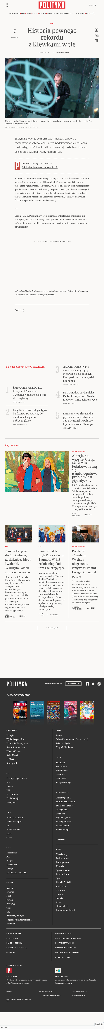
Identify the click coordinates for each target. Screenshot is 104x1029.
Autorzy (60, 910)
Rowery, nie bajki (64, 838)
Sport (58, 894)
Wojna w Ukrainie (14, 834)
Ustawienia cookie (63, 974)
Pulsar (59, 752)
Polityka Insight (45, 1009)
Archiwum (61, 906)
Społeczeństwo (63, 886)
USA (8, 842)
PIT (8, 873)
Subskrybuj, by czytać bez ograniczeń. (40, 167)
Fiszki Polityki (61, 993)
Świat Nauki (12, 772)
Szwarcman (61, 783)
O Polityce (10, 969)
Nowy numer (14, 13)
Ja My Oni (11, 775)
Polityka (10, 752)
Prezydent (11, 819)
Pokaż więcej (52, 645)
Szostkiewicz (62, 787)
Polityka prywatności (64, 960)
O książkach (61, 826)
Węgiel (9, 877)
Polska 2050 (12, 811)
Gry (8, 928)
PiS (8, 799)
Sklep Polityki (62, 922)
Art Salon (10, 940)
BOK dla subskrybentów (16, 965)
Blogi (56, 13)
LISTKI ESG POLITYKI (16, 889)
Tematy (59, 914)
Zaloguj (92, 5)
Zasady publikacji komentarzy (68, 955)
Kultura (42, 13)
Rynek (35, 13)
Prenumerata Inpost (53, 700)
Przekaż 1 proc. (63, 890)
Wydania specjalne (15, 756)
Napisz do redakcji (14, 960)
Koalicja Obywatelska (16, 795)
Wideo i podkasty (67, 13)
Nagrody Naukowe (64, 764)
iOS (7, 993)
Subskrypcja (73, 700)
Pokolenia (80, 13)
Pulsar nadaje (62, 846)
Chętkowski (61, 795)
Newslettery (61, 871)
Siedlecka (60, 779)
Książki (9, 904)
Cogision (51, 1012)
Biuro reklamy (12, 955)
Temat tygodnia (63, 814)
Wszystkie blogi (63, 799)
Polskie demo (62, 842)
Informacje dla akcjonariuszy (68, 969)
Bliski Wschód (13, 846)
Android (14, 993)
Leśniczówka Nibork (79, 1009)
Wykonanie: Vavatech (78, 1012)
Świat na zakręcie (64, 822)
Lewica (9, 803)
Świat (28, 13)
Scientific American (15, 764)
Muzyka (10, 908)
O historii (60, 830)
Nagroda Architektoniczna (19, 936)
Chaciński (60, 791)
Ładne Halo (57, 1012)
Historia (60, 882)
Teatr (8, 924)
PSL (8, 807)
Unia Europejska (14, 838)
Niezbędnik (11, 780)
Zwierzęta (61, 902)
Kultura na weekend (65, 818)
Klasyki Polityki (63, 898)
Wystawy (10, 920)
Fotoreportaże (62, 878)
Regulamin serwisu (63, 950)
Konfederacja (12, 815)
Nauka (49, 13)
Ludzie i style (62, 874)
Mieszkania (11, 869)
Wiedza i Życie (13, 768)
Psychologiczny (63, 834)
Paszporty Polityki (15, 932)
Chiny (9, 854)
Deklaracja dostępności (65, 965)
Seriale (9, 916)
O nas (58, 918)
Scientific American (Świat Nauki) (72, 756)
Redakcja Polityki (14, 950)
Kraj (23, 13)
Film (8, 912)
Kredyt (9, 885)
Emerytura (11, 881)
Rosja (9, 850)
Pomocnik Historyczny (17, 760)
